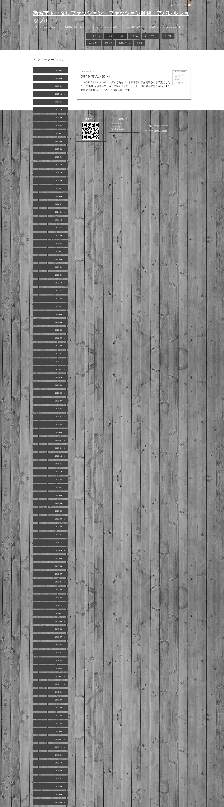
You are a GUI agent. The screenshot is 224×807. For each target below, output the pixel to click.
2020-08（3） (60, 479)
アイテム (134, 36)
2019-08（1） (60, 566)
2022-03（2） (60, 338)
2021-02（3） (60, 440)
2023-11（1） (60, 228)
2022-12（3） (60, 283)
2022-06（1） (60, 314)
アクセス (109, 43)
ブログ (139, 43)
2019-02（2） (60, 597)
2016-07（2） (60, 778)
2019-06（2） (60, 582)
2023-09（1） (60, 235)
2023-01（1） (60, 275)
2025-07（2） (60, 133)
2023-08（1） (60, 243)
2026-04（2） (60, 70)
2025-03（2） (60, 149)
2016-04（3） (60, 802)
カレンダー (94, 43)
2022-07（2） (60, 306)
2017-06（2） (60, 715)
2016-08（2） (60, 771)
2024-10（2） (60, 173)
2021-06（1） (60, 409)
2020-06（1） (60, 495)
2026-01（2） (60, 86)
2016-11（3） (60, 755)
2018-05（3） (60, 653)
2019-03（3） (60, 590)
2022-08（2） (60, 298)
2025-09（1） (60, 117)
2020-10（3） (60, 472)
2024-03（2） (60, 196)
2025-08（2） (60, 125)
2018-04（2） (60, 660)
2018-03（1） (60, 668)
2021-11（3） (60, 369)
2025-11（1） (60, 102)
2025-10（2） (60, 110)
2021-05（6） (60, 416)
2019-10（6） (60, 550)
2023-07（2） (60, 251)
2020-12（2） (60, 456)
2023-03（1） (60, 259)
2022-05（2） (60, 322)
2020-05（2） (60, 503)
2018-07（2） (60, 637)
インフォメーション (115, 36)
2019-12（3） (60, 542)
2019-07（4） (60, 574)
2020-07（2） (60, 487)
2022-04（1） (60, 330)
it (150, 126)
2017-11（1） (60, 692)
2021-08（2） (60, 393)
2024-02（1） (60, 204)
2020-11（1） (60, 464)
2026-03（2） (60, 78)
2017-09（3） (60, 700)
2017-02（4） (60, 739)
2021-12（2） (60, 361)
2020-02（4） (60, 527)
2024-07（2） (60, 188)
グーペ (157, 130)
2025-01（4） (60, 157)
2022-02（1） (60, 346)
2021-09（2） (60, 385)
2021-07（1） (60, 401)
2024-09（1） (60, 180)
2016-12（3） (60, 747)
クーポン (168, 36)
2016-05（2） (60, 794)
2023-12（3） (60, 220)
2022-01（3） (60, 354)
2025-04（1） (60, 141)
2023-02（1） (60, 267)
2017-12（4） (60, 684)
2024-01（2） (60, 212)
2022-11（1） (60, 291)
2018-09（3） (60, 621)
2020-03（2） (60, 519)
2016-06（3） (60, 786)
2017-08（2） (60, 708)
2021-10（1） (60, 377)
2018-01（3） (60, 676)
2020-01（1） (60, 535)
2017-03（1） (60, 731)
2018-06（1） (60, 645)
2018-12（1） (60, 605)
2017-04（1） (60, 723)
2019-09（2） (60, 558)
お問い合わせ (124, 43)
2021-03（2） (60, 432)
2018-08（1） (60, 629)
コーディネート (151, 36)
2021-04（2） (60, 424)
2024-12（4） (60, 165)
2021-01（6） (60, 448)
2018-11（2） (60, 613)
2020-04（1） (60, 511)
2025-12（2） (60, 94)
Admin (164, 130)
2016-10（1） (60, 763)
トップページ (94, 36)
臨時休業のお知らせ (96, 76)
